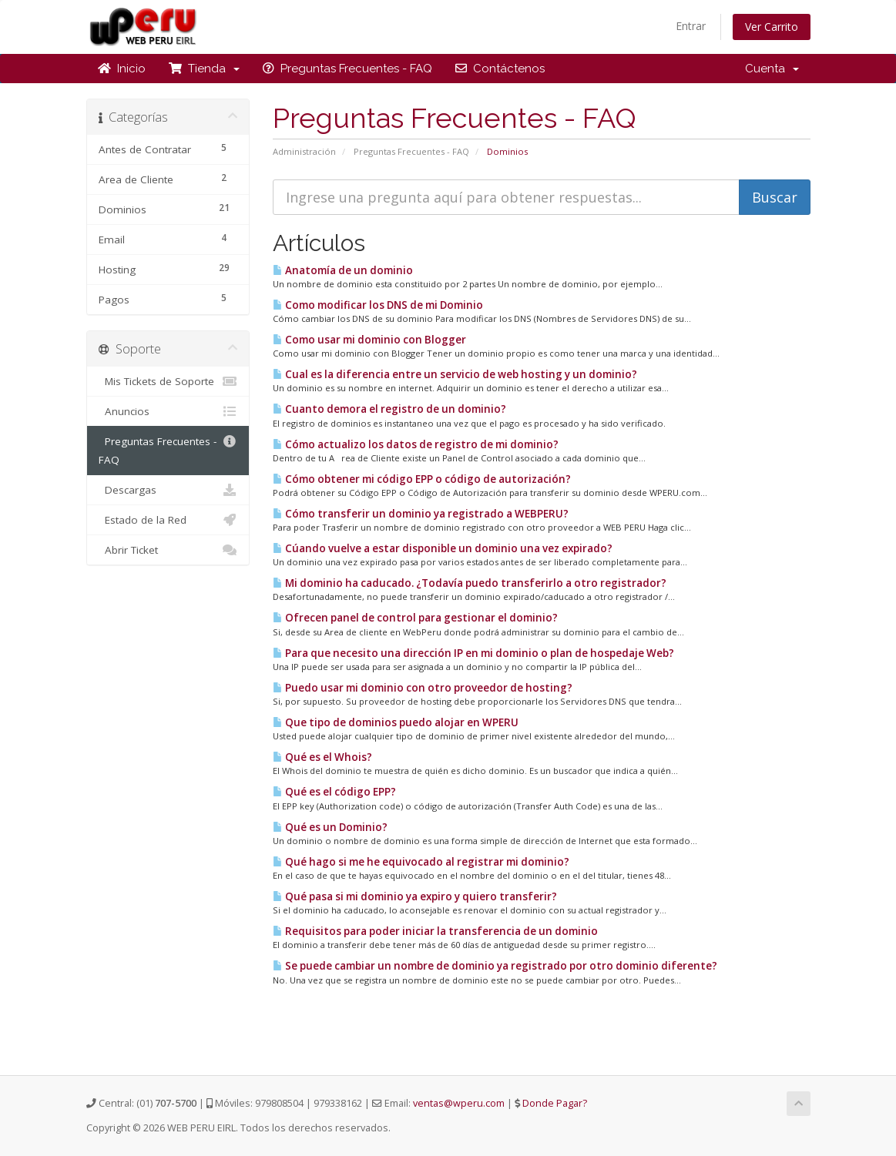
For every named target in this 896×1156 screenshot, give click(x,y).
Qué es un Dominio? (330, 827)
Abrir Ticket (168, 550)
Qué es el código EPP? (334, 792)
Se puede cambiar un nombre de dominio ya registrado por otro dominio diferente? (495, 966)
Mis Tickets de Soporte (168, 381)
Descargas (168, 490)
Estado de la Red (168, 520)
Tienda (204, 68)
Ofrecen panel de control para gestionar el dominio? (415, 618)
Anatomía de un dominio (343, 270)
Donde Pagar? (554, 1103)
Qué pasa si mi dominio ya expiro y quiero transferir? (415, 896)
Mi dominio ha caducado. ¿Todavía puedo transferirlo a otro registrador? (469, 583)
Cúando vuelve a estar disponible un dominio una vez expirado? (442, 548)
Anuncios (168, 411)
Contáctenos (500, 68)
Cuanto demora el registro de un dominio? (389, 409)
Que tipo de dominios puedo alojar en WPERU (395, 722)
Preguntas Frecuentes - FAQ (347, 68)
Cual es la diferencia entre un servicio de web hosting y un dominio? (455, 374)
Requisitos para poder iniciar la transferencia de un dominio (435, 931)
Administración (304, 151)
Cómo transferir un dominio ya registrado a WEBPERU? (421, 514)
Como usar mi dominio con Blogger (369, 340)
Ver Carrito (771, 26)
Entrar (691, 25)
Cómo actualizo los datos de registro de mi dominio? (416, 444)
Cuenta (772, 68)
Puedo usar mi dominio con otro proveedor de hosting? (422, 688)
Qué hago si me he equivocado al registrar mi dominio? (421, 862)
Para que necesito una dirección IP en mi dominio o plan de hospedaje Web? (473, 653)
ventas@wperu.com (459, 1103)
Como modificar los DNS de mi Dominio (378, 305)
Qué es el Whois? (322, 757)
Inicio (122, 68)
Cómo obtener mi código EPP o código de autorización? (422, 479)
